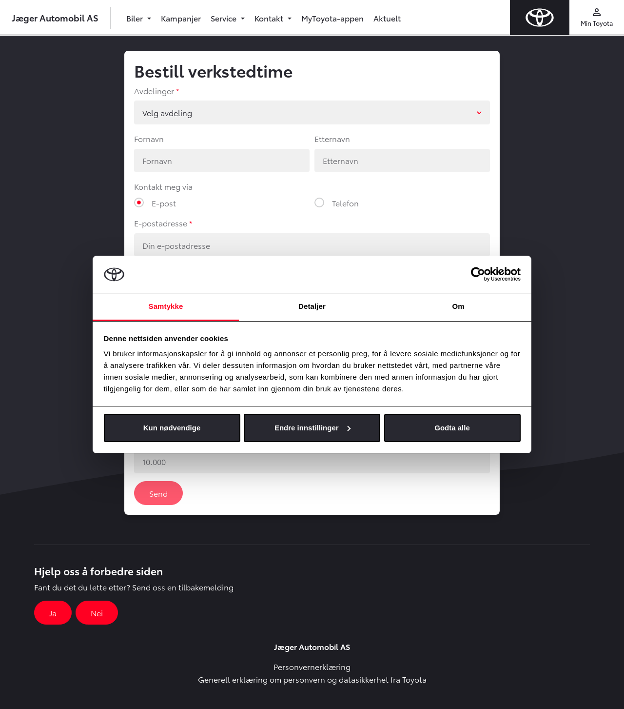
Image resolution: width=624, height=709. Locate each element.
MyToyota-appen (332, 17)
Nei (97, 612)
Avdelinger (154, 90)
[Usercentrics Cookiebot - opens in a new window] (478, 274)
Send (158, 493)
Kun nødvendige (172, 428)
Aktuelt (387, 17)
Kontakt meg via (163, 186)
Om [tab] (458, 306)
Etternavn (332, 138)
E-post (164, 202)
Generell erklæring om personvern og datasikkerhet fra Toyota (312, 679)
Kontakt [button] (269, 17)
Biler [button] (135, 17)
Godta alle (452, 428)
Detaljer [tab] (312, 306)
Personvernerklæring (312, 666)
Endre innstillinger (312, 428)
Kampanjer (181, 17)
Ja (53, 612)
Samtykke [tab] (166, 306)
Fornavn (149, 138)
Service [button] (224, 17)
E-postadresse (160, 222)
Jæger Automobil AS (55, 17)
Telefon (345, 202)
